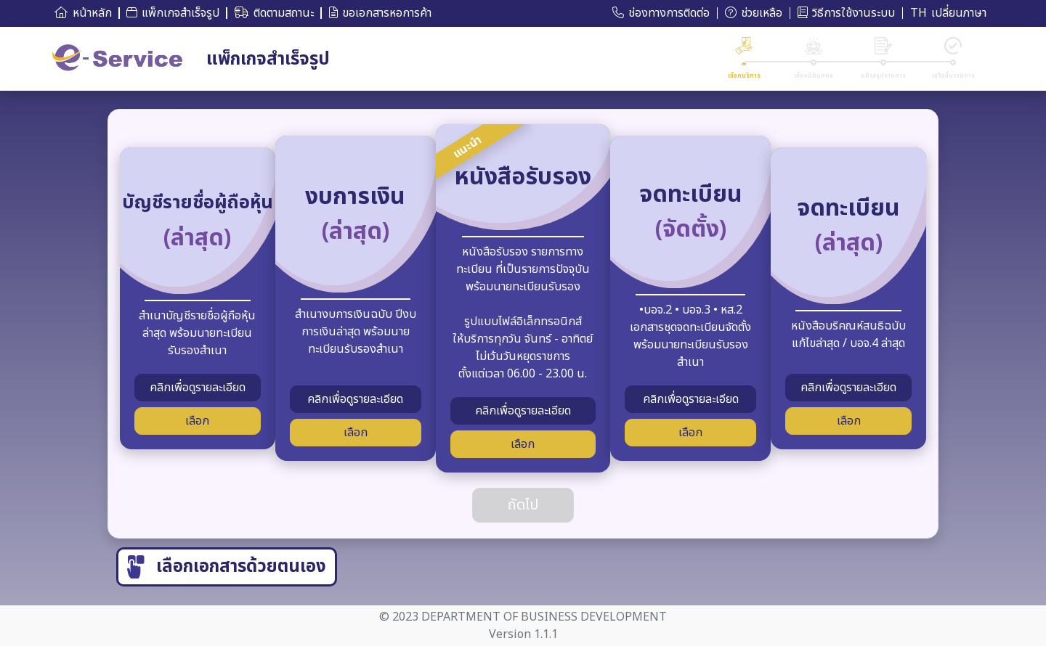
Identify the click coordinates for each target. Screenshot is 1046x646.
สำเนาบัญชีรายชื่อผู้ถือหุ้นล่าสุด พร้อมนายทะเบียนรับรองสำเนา (197, 329)
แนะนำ (468, 147)
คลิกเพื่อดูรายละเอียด (198, 387)
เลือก (197, 421)
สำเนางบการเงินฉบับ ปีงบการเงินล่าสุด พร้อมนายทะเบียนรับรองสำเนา (355, 328)
